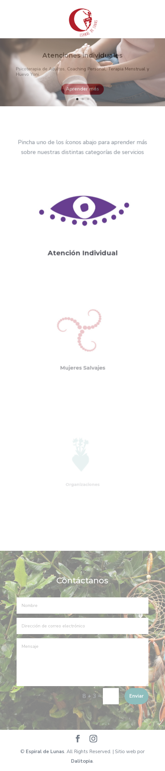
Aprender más (82, 91)
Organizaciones (82, 481)
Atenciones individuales (82, 58)
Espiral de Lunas (45, 751)
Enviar (136, 696)
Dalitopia (82, 761)
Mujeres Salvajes (82, 362)
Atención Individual (82, 249)
